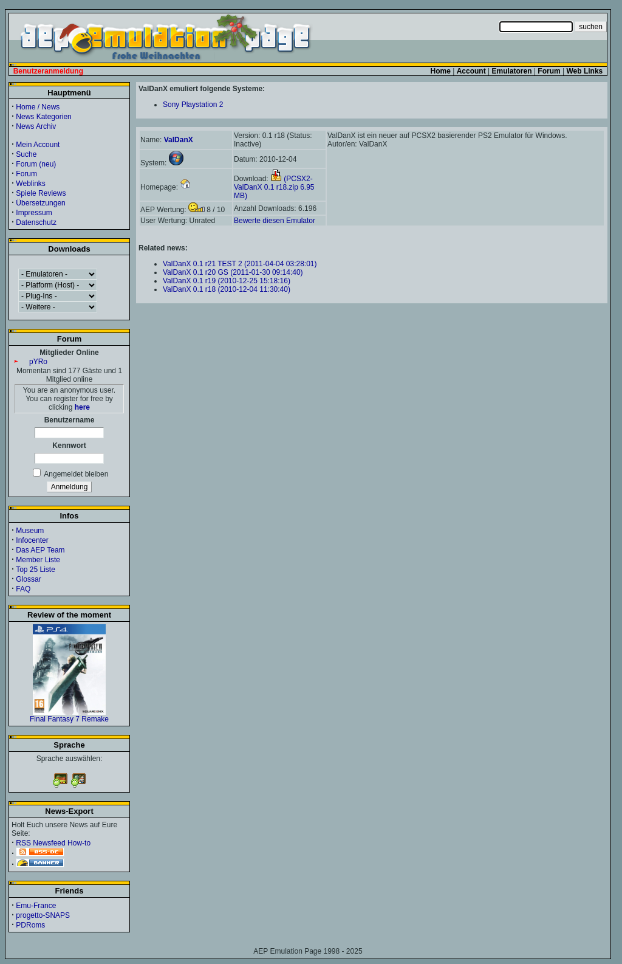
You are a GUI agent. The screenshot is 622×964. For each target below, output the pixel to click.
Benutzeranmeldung (48, 71)
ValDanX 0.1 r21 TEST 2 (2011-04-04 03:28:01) (240, 264)
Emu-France (36, 905)
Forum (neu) (36, 164)
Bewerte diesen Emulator (274, 220)
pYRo (38, 361)
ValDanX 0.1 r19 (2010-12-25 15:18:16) (226, 281)
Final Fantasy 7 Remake (69, 715)
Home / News (38, 107)
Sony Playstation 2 (193, 104)
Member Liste (38, 560)
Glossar (28, 579)
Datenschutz (36, 222)
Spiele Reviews (41, 193)
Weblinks (30, 183)
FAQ (23, 589)
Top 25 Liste (35, 569)
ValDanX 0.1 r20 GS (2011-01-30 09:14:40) (233, 272)
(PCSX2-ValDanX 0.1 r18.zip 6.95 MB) (274, 187)
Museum (30, 530)
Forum (26, 174)
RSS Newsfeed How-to (53, 843)
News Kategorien (43, 116)
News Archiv (36, 126)
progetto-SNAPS (43, 915)
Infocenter (32, 540)
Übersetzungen (40, 203)
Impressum (34, 212)
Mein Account (38, 144)
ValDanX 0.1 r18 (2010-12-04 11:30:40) (226, 289)
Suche (26, 154)
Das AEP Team (40, 550)
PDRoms (30, 925)
